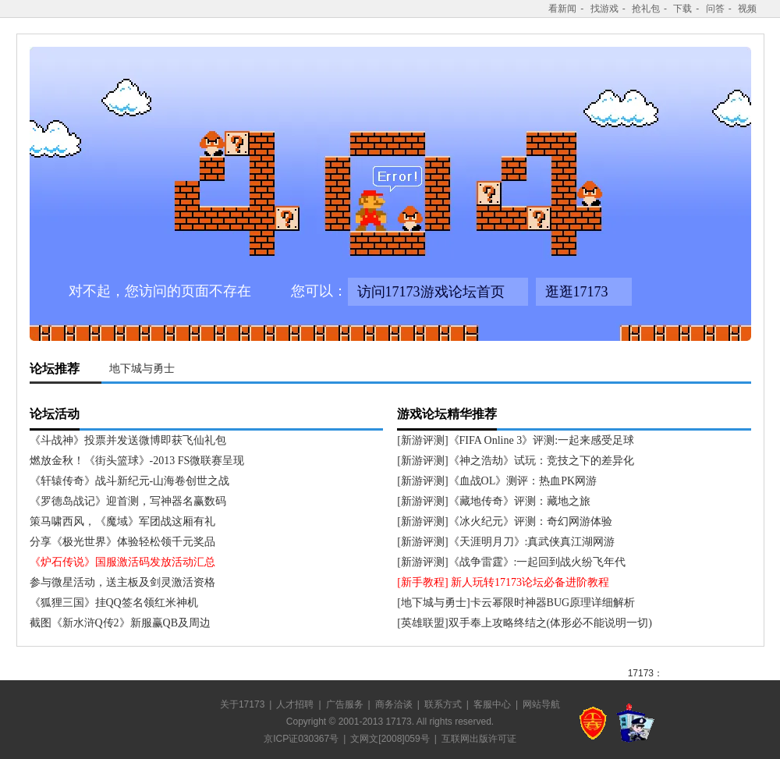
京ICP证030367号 (301, 738)
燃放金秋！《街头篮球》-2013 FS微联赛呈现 (137, 460)
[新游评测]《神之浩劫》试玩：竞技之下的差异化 (515, 460)
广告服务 (344, 704)
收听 (752, 669)
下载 (682, 8)
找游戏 (604, 8)
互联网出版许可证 (478, 738)
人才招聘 (295, 704)
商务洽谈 (394, 704)
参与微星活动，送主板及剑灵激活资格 (122, 582)
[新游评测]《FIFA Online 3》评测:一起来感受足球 (515, 440)
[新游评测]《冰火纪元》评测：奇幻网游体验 (504, 521)
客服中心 (492, 704)
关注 (697, 669)
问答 (715, 8)
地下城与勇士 (142, 368)
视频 (747, 8)
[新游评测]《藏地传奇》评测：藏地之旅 (493, 501)
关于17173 (242, 704)
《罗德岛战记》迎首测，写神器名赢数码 (128, 501)
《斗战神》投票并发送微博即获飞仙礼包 (128, 440)
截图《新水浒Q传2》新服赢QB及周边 (120, 623)
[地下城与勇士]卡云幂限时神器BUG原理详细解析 (516, 602)
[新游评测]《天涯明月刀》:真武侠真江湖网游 (506, 542)
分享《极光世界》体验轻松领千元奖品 (122, 542)
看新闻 (562, 8)
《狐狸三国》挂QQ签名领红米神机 (114, 602)
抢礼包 (646, 8)
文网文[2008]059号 (389, 738)
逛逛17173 (576, 292)
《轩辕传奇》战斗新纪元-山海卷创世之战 (130, 481)
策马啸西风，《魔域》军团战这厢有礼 (122, 521)
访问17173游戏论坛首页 (431, 292)
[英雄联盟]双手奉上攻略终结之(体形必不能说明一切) (524, 623)
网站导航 (541, 704)
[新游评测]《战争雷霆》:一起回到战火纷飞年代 (511, 562)
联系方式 (443, 704)
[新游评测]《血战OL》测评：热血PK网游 (497, 481)
